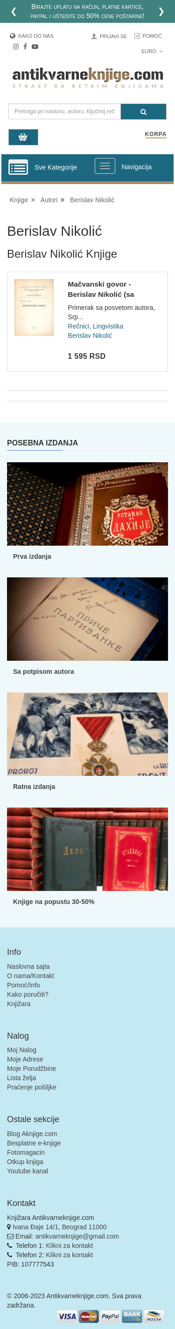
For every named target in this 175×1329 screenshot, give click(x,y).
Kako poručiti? (28, 994)
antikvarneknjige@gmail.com (77, 1236)
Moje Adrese (25, 1059)
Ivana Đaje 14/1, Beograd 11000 (60, 1227)
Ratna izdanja (34, 786)
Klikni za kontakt (69, 1245)
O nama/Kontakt (30, 976)
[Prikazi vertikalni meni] (18, 168)
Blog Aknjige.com (32, 1133)
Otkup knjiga (25, 1161)
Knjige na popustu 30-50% (53, 901)
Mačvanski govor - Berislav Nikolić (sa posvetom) (101, 294)
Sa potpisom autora (43, 671)
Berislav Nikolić (92, 200)
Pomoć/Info (23, 985)
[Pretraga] (143, 111)
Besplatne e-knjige (34, 1143)
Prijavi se (113, 36)
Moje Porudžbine (31, 1068)
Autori (49, 200)
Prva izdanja (32, 556)
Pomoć (152, 36)
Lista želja (21, 1078)
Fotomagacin (26, 1152)
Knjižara (19, 1003)
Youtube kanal (27, 1171)
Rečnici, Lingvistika (95, 326)
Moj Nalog (21, 1050)
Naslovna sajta (28, 966)
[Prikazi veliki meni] (105, 166)
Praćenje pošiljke (31, 1087)
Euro (151, 51)
